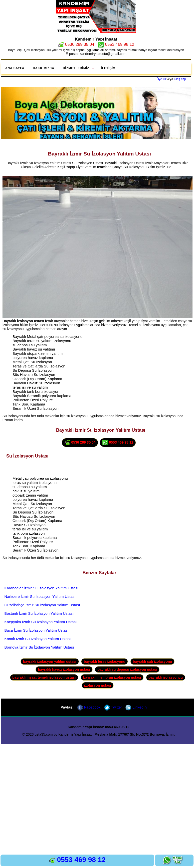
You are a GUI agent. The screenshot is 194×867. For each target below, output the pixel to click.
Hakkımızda (43, 68)
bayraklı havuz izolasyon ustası (64, 669)
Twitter (113, 707)
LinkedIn (136, 707)
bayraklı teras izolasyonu (104, 661)
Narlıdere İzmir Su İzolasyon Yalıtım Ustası (40, 596)
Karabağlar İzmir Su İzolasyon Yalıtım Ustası (41, 588)
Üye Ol (161, 79)
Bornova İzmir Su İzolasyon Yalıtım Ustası (39, 647)
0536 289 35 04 (76, 44)
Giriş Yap (180, 79)
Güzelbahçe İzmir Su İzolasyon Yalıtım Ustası (42, 605)
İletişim (108, 68)
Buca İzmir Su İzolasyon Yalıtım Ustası (36, 630)
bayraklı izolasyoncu (166, 677)
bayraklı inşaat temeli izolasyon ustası (44, 677)
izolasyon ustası (97, 685)
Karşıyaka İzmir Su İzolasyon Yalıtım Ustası (40, 622)
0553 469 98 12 (116, 44)
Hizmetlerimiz (76, 68)
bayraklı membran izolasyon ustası (112, 677)
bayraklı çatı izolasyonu (152, 661)
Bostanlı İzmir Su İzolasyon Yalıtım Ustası (39, 613)
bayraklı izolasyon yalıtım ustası (49, 661)
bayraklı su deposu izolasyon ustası (127, 669)
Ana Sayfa (14, 68)
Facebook (88, 707)
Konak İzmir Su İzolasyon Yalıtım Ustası (37, 639)
